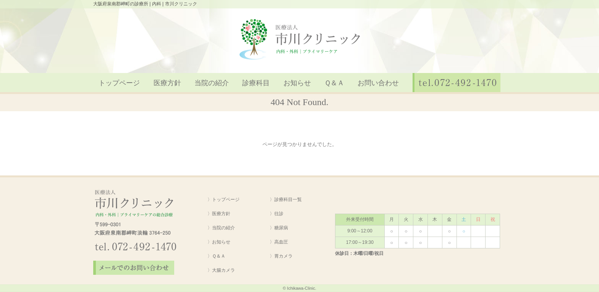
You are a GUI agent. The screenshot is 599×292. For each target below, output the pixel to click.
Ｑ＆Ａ (334, 83)
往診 (278, 213)
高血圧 (281, 242)
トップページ (119, 83)
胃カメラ (283, 256)
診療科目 (256, 83)
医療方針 (167, 83)
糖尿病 (281, 227)
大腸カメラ (223, 270)
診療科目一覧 (288, 199)
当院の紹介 (211, 83)
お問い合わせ (378, 83)
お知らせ (297, 83)
